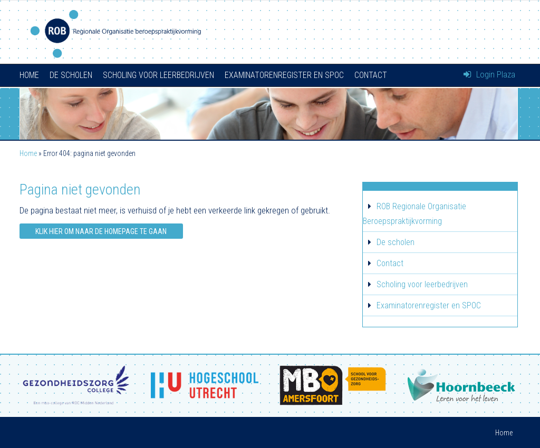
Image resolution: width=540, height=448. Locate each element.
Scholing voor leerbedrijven (158, 75)
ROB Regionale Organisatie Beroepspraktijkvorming (414, 213)
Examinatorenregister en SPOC (284, 75)
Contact (370, 75)
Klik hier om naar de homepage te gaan (101, 231)
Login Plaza (489, 74)
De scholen (71, 75)
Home (29, 75)
